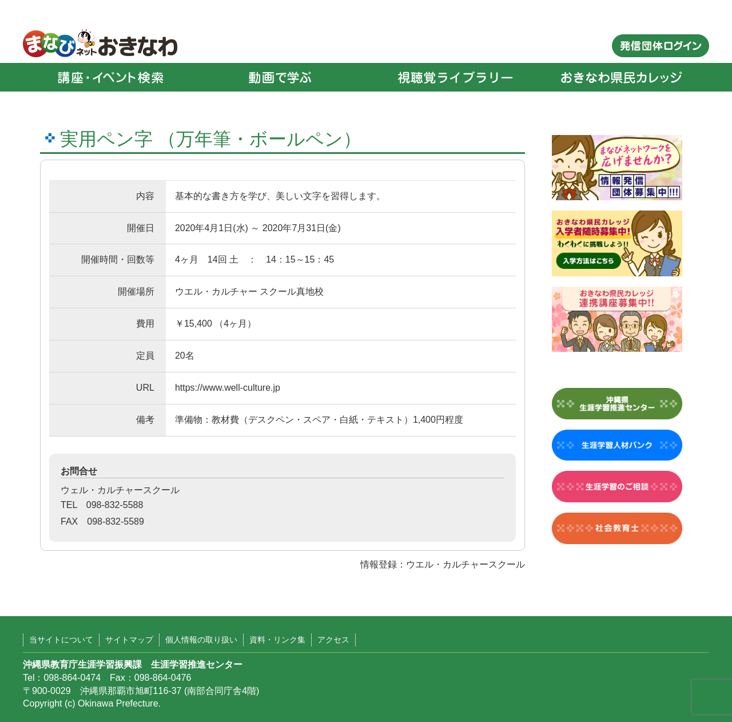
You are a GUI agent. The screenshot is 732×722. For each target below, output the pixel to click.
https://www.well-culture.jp (227, 387)
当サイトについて (61, 639)
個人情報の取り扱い (201, 639)
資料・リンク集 (277, 639)
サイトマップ (129, 639)
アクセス (333, 639)
